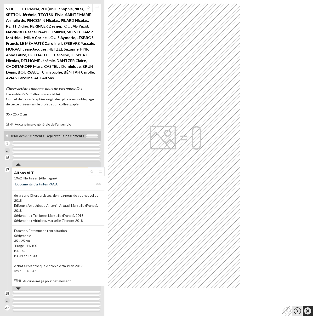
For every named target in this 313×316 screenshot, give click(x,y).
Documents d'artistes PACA (36, 184)
